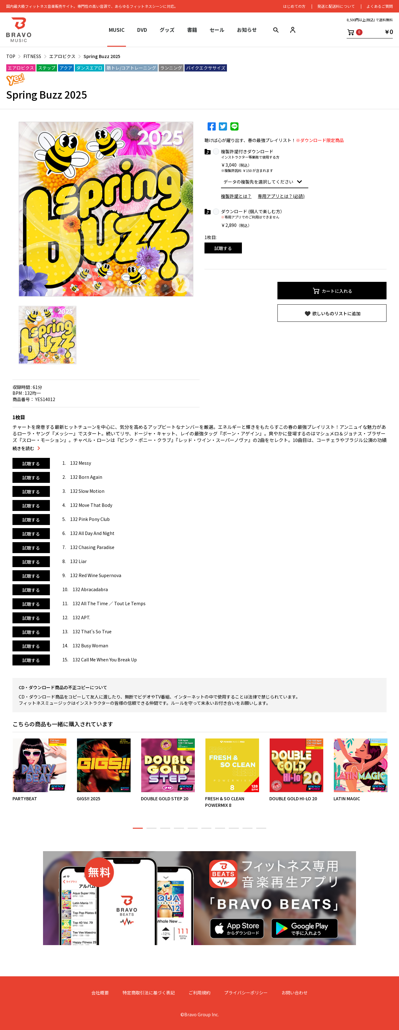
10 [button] (261, 831)
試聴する (223, 248)
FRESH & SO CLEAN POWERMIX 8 (224, 802)
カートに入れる (332, 291)
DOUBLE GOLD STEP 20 (164, 799)
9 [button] (247, 831)
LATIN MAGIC (347, 799)
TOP (10, 56)
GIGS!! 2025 (88, 799)
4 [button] (179, 831)
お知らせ (247, 29)
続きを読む (23, 448)
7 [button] (220, 831)
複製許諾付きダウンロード (247, 151)
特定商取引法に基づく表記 (149, 993)
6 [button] (206, 831)
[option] (106, 209)
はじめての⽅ (294, 6)
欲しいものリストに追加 (332, 313)
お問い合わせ (294, 993)
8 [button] (234, 831)
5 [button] (193, 831)
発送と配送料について (336, 6)
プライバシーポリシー (246, 993)
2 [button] (151, 831)
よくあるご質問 (380, 6)
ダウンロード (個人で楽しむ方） (253, 211)
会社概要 (100, 993)
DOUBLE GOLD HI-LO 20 (293, 799)
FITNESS (32, 56)
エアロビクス (62, 56)
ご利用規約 (199, 993)
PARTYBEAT (24, 799)
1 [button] (138, 831)
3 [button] (165, 831)
